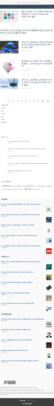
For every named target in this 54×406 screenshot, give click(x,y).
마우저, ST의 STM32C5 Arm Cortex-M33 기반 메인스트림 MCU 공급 (17, 303)
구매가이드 (33, 2)
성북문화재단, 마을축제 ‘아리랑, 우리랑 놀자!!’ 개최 (19, 170)
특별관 (28, 2)
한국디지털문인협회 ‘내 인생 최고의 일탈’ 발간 (18, 141)
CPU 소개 (23, 2)
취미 (2, 116)
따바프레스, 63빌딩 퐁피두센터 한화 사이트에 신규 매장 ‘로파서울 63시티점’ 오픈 (27, 148)
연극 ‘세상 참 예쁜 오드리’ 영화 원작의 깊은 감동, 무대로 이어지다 (23, 156)
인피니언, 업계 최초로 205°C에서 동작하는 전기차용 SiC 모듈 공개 (16, 282)
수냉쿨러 (24, 186)
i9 (15, 186)
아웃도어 (3, 113)
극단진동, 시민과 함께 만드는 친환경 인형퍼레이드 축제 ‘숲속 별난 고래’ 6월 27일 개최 (28, 163)
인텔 (14, 186)
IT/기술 (3, 108)
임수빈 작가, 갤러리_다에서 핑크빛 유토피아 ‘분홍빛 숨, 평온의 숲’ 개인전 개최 (19, 360)
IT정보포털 (22, 400)
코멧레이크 (7, 186)
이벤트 (18, 2)
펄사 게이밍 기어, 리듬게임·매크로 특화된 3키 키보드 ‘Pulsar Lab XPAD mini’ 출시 (37, 14)
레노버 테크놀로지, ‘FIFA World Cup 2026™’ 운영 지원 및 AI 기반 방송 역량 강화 (20, 246)
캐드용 (38, 189)
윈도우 (45, 186)
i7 (1, 186)
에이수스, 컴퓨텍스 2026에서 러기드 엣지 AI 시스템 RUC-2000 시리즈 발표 (37, 82)
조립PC (19, 186)
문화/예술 (3, 122)
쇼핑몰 (38, 2)
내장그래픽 (6, 189)
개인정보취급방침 (27, 403)
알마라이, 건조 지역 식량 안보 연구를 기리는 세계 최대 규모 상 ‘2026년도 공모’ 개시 (21, 261)
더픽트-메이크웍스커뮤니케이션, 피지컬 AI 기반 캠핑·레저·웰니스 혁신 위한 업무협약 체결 (22, 319)
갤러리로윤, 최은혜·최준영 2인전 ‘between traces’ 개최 (14, 350)
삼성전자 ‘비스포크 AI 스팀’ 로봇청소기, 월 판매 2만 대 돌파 (15, 293)
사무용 (22, 189)
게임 (2, 111)
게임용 (11, 189)
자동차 (2, 119)
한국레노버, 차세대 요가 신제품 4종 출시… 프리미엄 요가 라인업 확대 (37, 63)
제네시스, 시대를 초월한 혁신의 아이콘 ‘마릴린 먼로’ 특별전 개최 (16, 340)
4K (35, 189)
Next (47, 101)
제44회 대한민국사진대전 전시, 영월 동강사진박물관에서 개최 (15, 329)
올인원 (27, 188)
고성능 (32, 189)
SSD (2, 189)
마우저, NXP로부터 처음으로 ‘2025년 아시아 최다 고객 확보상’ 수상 (17, 272)
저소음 (41, 186)
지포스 (50, 186)
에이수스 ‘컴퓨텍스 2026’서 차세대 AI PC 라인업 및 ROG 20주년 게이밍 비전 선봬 (37, 45)
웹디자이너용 (17, 189)
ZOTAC (30, 186)
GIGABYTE (36, 186)
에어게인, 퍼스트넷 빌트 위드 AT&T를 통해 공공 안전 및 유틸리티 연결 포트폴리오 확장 (26, 31)
